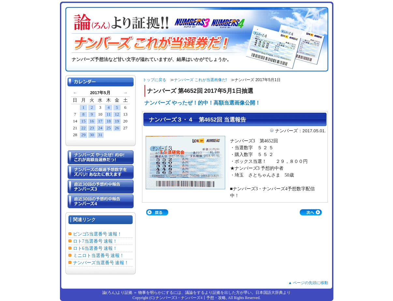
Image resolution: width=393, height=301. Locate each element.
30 (92, 134)
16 (92, 121)
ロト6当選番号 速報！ (95, 248)
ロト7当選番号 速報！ (95, 241)
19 (117, 121)
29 (83, 134)
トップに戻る (154, 80)
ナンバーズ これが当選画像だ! (200, 80)
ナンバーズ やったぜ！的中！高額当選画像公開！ (202, 103)
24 (100, 127)
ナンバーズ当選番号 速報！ (101, 262)
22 (83, 127)
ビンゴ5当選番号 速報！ (97, 234)
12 (117, 114)
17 (100, 121)
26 (117, 127)
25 (109, 127)
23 (92, 127)
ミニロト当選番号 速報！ (98, 255)
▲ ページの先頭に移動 (308, 282)
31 (100, 134)
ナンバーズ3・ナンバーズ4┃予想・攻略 (190, 297)
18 (109, 121)
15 (83, 121)
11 (109, 114)
